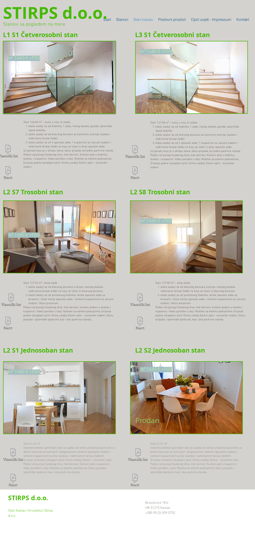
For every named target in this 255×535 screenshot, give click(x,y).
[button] (59, 77)
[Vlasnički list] (135, 152)
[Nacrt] (135, 173)
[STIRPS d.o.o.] (55, 12)
